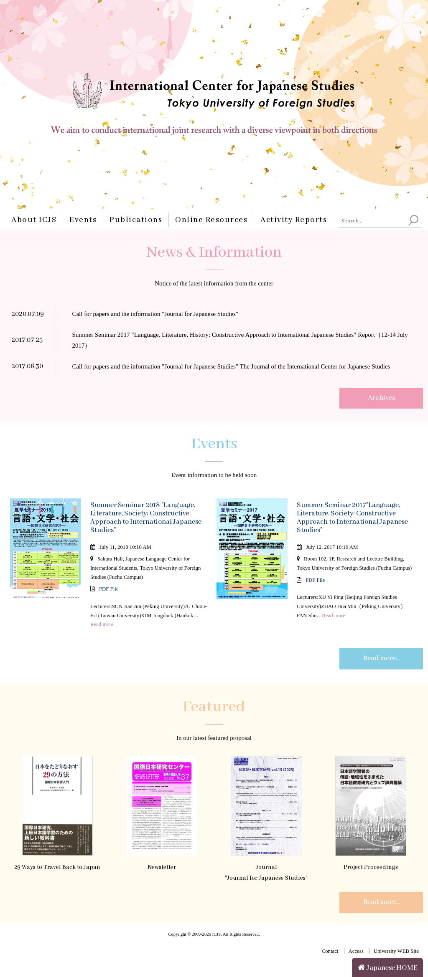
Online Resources (211, 220)
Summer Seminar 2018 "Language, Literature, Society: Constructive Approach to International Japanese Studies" (145, 518)
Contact (330, 951)
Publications (136, 220)
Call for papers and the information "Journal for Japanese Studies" (155, 314)
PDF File (108, 589)
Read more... (381, 658)
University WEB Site (396, 951)
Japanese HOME (388, 968)
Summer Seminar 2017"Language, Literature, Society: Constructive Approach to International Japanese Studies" (352, 518)
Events (83, 220)
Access (356, 951)
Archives (381, 398)
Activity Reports (293, 220)
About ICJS (33, 220)
